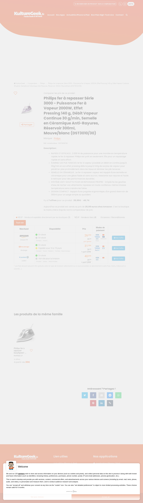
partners (21, 474)
